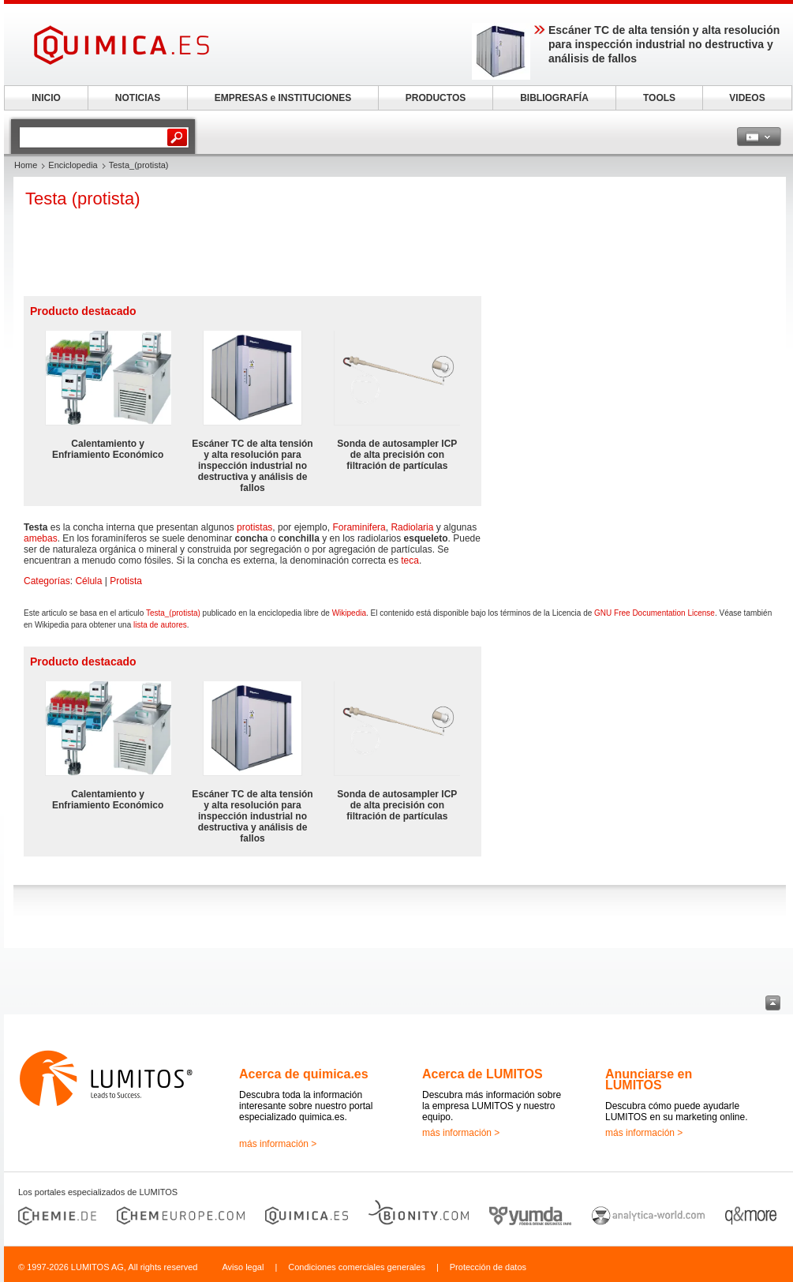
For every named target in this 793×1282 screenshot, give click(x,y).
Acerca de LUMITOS (482, 1074)
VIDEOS (747, 97)
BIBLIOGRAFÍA (554, 97)
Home (25, 165)
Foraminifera (358, 527)
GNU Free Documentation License (654, 613)
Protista (126, 581)
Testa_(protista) (173, 613)
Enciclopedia (72, 165)
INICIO (46, 97)
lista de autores (160, 624)
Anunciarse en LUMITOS (648, 1079)
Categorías (47, 581)
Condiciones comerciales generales (356, 1267)
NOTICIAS (137, 97)
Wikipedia (349, 613)
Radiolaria (412, 527)
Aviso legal (243, 1267)
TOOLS (659, 97)
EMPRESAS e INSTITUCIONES (283, 97)
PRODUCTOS (436, 97)
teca (410, 560)
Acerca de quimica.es (303, 1074)
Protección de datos (488, 1267)
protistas (254, 527)
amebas (41, 538)
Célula (88, 581)
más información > (277, 1143)
